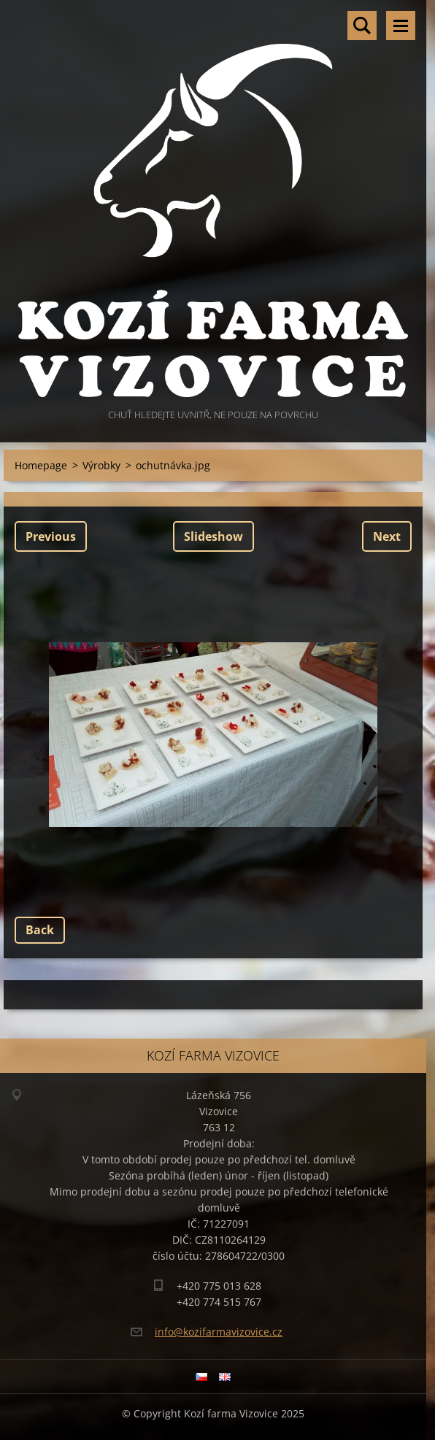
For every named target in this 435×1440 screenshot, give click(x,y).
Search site (362, 25)
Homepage (41, 465)
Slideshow (213, 536)
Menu (400, 25)
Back (40, 930)
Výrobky (101, 465)
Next (387, 536)
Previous (51, 536)
